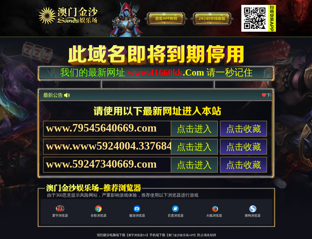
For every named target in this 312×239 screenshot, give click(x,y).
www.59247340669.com (101, 164)
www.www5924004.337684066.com (108, 146)
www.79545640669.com (101, 128)
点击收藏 (243, 129)
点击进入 (194, 129)
